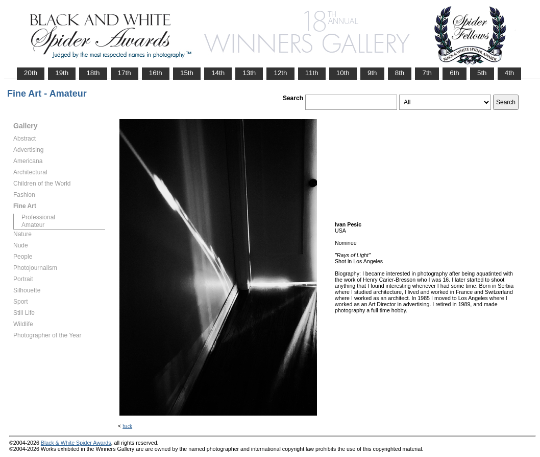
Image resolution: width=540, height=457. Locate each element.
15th (187, 73)
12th (280, 73)
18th (93, 73)
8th (399, 73)
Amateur (32, 224)
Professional (38, 217)
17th (124, 73)
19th (62, 73)
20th (30, 73)
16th (155, 73)
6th (454, 73)
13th (249, 73)
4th (509, 73)
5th (482, 73)
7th (426, 73)
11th (312, 73)
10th (343, 73)
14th (218, 73)
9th (372, 73)
